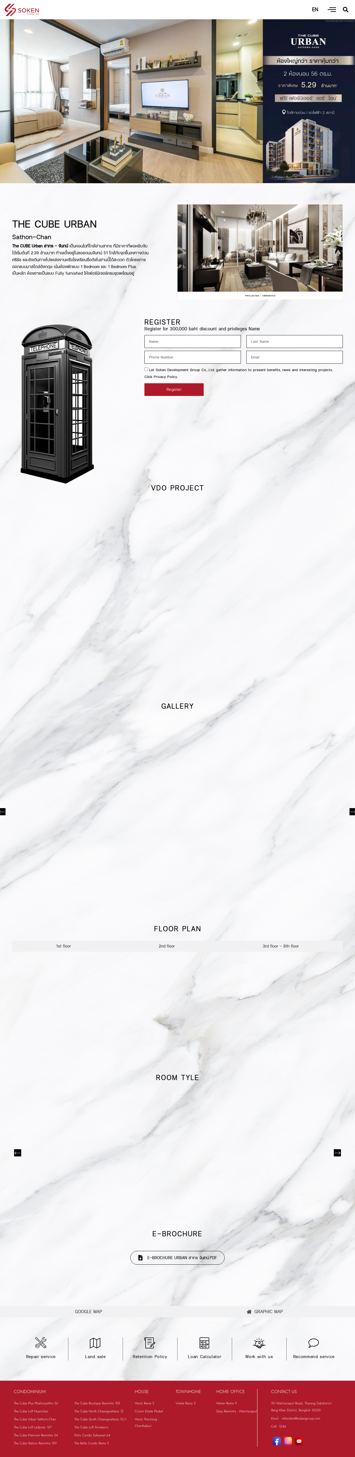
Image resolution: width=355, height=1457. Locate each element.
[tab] (63, 946)
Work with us (259, 1357)
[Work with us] (259, 1343)
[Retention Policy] (149, 1343)
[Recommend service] (313, 1343)
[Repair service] (40, 1343)
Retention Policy (150, 1357)
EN (315, 9)
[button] (345, 9)
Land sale (95, 1357)
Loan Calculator (204, 1357)
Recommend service (314, 1357)
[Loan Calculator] (204, 1343)
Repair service (40, 1357)
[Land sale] (95, 1343)
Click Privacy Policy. (161, 376)
